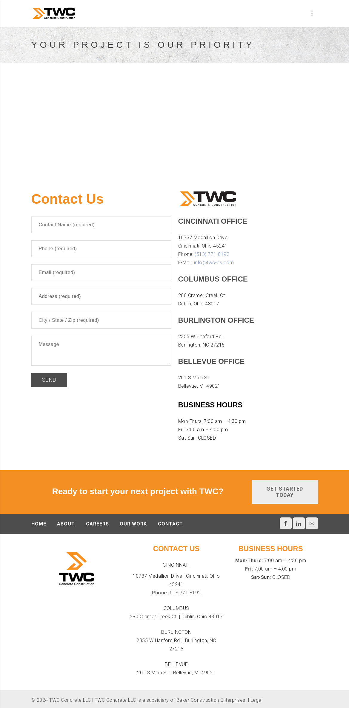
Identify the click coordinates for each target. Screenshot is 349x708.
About (66, 524)
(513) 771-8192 (212, 254)
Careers (97, 524)
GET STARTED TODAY (284, 492)
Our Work (133, 524)
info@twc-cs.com (214, 262)
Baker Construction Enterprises (210, 700)
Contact (170, 524)
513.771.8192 (185, 593)
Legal (256, 700)
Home (38, 524)
